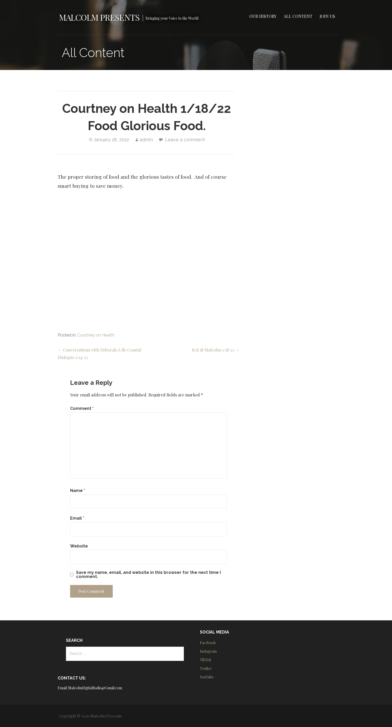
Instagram (208, 651)
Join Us (327, 16)
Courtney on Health (96, 335)
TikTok (205, 659)
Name (77, 490)
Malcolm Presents (99, 17)
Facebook (208, 642)
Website (79, 546)
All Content (298, 16)
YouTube (207, 677)
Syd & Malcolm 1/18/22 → (215, 350)
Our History (262, 16)
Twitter (206, 668)
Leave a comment (185, 139)
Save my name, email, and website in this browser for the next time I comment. (148, 574)
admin (146, 139)
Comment (82, 408)
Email (77, 518)
